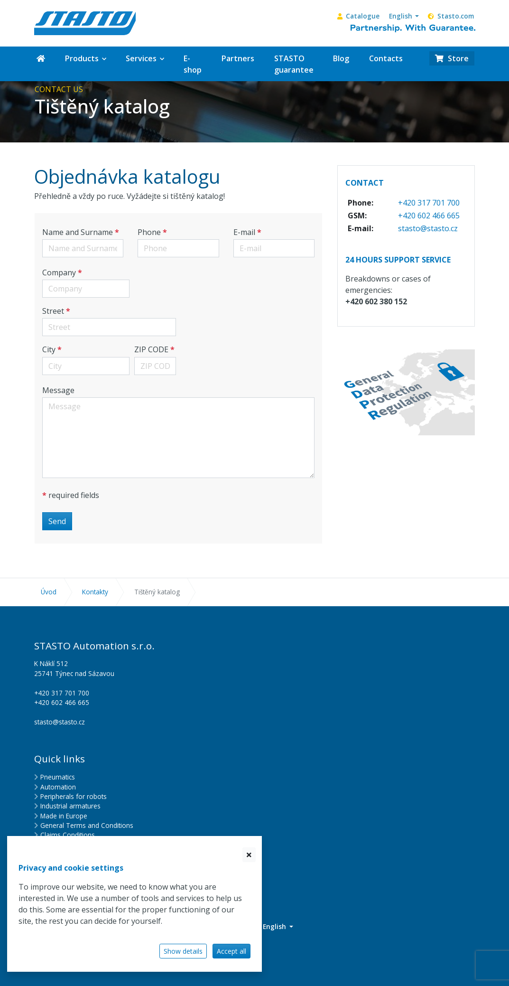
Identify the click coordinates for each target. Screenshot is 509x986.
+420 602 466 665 (429, 215)
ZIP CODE (151, 349)
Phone (149, 232)
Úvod (48, 591)
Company (59, 272)
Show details (183, 951)
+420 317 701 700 (429, 202)
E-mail (244, 232)
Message (58, 390)
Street (53, 311)
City (49, 349)
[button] (404, 16)
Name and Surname (77, 232)
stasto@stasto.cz (428, 228)
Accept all (231, 951)
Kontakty (95, 591)
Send (57, 521)
